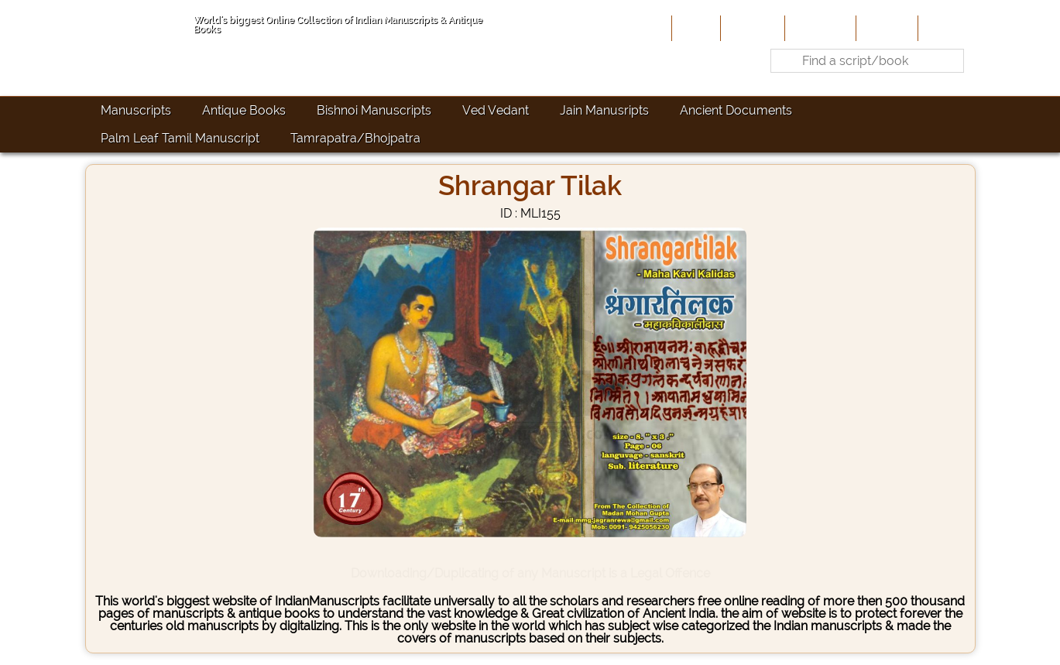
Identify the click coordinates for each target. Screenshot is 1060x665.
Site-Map (885, 28)
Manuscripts (136, 110)
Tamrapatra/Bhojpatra (355, 138)
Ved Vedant (495, 110)
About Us (751, 28)
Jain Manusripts (604, 110)
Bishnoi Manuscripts (374, 110)
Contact (945, 28)
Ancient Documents (736, 110)
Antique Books (244, 110)
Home (694, 28)
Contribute (819, 28)
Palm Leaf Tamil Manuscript (180, 138)
